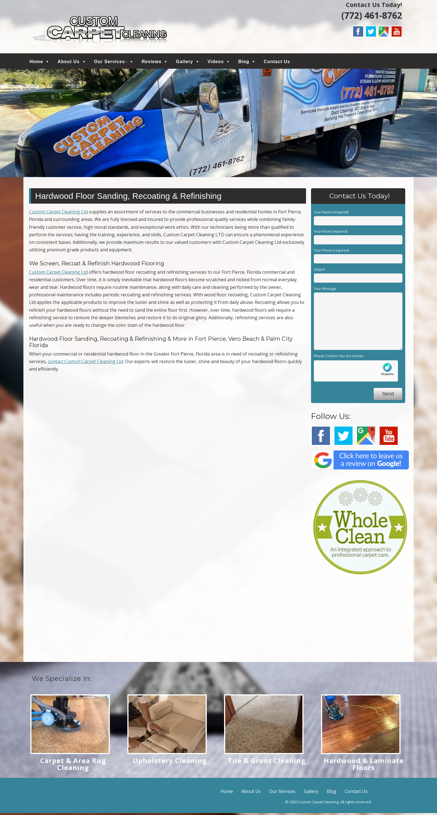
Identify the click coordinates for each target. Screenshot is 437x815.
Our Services (109, 62)
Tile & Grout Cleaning (266, 762)
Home (36, 62)
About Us (68, 62)
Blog (243, 62)
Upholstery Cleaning (170, 762)
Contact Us (277, 62)
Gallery (184, 62)
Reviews (151, 62)
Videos (216, 62)
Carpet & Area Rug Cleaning (73, 766)
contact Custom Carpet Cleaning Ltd (85, 363)
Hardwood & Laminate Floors (364, 766)
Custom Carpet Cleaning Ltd (58, 214)
